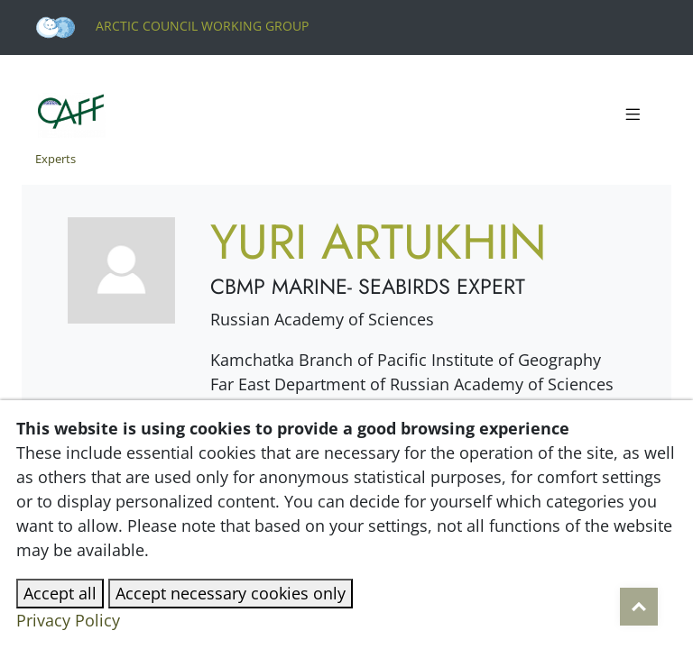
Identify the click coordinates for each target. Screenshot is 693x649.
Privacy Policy (68, 620)
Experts (55, 159)
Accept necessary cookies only (231, 593)
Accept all (60, 593)
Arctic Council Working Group (172, 25)
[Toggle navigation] (632, 115)
